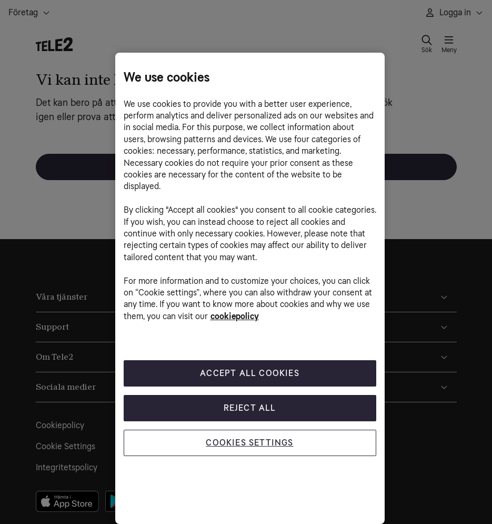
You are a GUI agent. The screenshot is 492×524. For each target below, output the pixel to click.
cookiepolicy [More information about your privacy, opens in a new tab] (234, 316)
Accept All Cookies (249, 373)
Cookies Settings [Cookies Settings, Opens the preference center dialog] (249, 443)
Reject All (250, 408)
